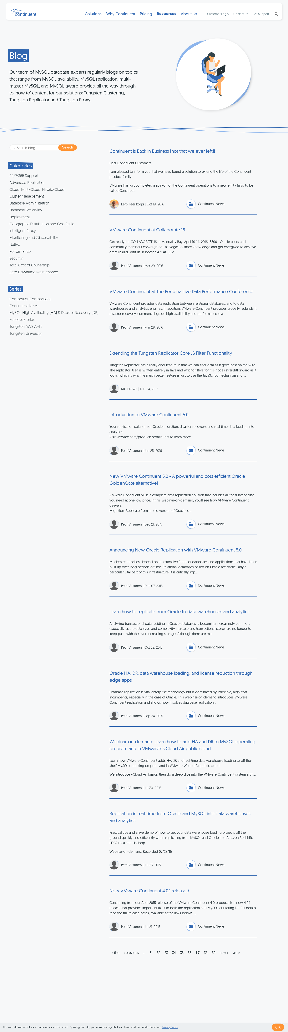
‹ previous (131, 957)
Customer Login (218, 16)
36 (189, 957)
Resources (166, 16)
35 (182, 957)
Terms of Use (150, 1017)
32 (158, 957)
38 (206, 957)
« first (115, 957)
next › (224, 957)
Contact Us (240, 16)
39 (213, 957)
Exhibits (223, 1017)
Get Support (260, 16)
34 (174, 957)
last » (236, 957)
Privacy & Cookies (177, 1017)
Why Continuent (120, 16)
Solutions (93, 16)
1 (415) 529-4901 (124, 1017)
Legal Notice (204, 1017)
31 (151, 957)
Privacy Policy (170, 1027)
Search (275, 16)
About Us (188, 16)
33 (166, 957)
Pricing (145, 16)
